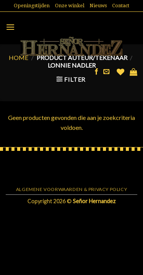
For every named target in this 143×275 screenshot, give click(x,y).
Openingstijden (32, 5)
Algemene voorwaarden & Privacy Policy (71, 189)
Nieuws (98, 5)
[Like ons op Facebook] (96, 71)
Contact (120, 5)
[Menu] (10, 27)
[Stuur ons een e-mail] (106, 71)
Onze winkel (69, 5)
